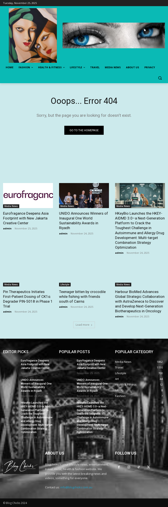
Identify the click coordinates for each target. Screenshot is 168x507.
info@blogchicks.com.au (76, 487)
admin (7, 228)
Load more (84, 325)
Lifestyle (64, 284)
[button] (160, 78)
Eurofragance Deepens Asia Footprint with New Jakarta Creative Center (26, 218)
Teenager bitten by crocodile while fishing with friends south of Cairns (82, 296)
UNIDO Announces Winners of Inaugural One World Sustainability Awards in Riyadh (83, 220)
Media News (11, 206)
